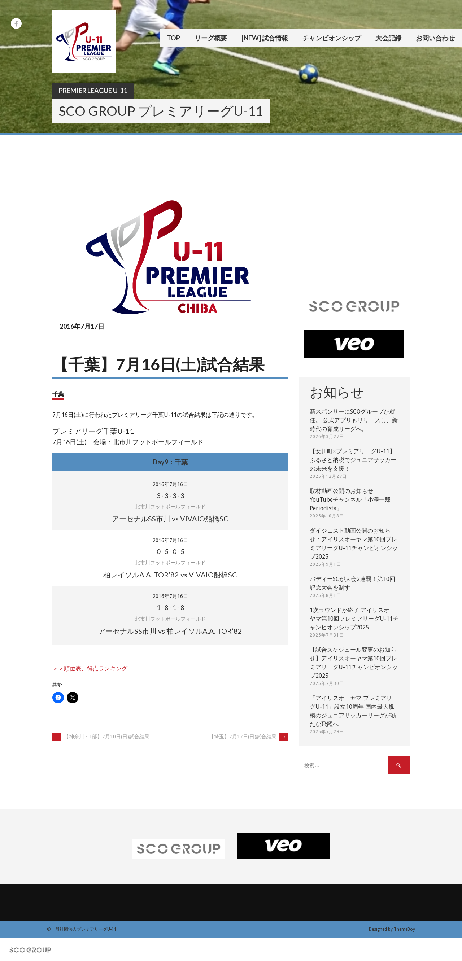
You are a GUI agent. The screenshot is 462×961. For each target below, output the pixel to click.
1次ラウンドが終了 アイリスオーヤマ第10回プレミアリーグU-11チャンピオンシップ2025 (354, 619)
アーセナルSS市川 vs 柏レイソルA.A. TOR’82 (170, 630)
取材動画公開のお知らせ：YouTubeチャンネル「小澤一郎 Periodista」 (350, 500)
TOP (173, 38)
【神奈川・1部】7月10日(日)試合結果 (100, 736)
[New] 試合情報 (264, 38)
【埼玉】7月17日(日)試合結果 (248, 736)
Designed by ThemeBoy (392, 929)
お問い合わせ (435, 38)
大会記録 (388, 38)
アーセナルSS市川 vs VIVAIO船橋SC (170, 518)
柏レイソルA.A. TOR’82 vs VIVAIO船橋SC (170, 574)
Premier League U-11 (93, 91)
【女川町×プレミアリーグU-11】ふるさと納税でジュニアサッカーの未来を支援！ (353, 460)
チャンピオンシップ (331, 38)
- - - (170, 495)
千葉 (58, 393)
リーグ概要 (211, 38)
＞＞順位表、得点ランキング (89, 668)
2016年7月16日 (170, 484)
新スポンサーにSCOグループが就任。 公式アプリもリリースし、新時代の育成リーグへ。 (354, 420)
